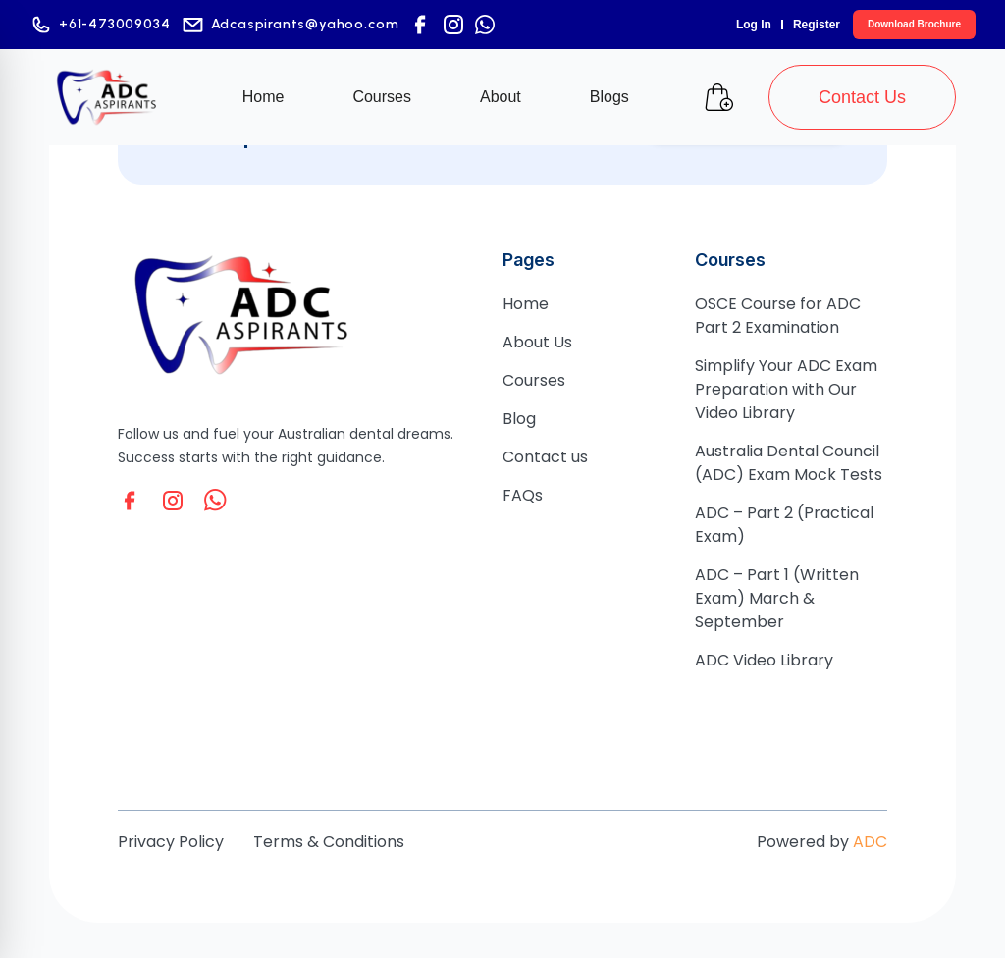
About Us (537, 342)
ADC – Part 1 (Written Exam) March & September (777, 598)
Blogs (609, 96)
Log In (753, 24)
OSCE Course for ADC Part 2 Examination (778, 316)
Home (263, 96)
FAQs (522, 495)
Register (816, 24)
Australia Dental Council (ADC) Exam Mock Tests (788, 463)
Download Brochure (914, 24)
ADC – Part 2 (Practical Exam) (784, 525)
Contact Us (862, 97)
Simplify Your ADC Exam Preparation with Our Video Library (786, 389)
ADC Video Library (764, 660)
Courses (381, 96)
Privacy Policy (171, 841)
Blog (519, 418)
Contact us (545, 457)
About (500, 96)
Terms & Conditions (328, 841)
